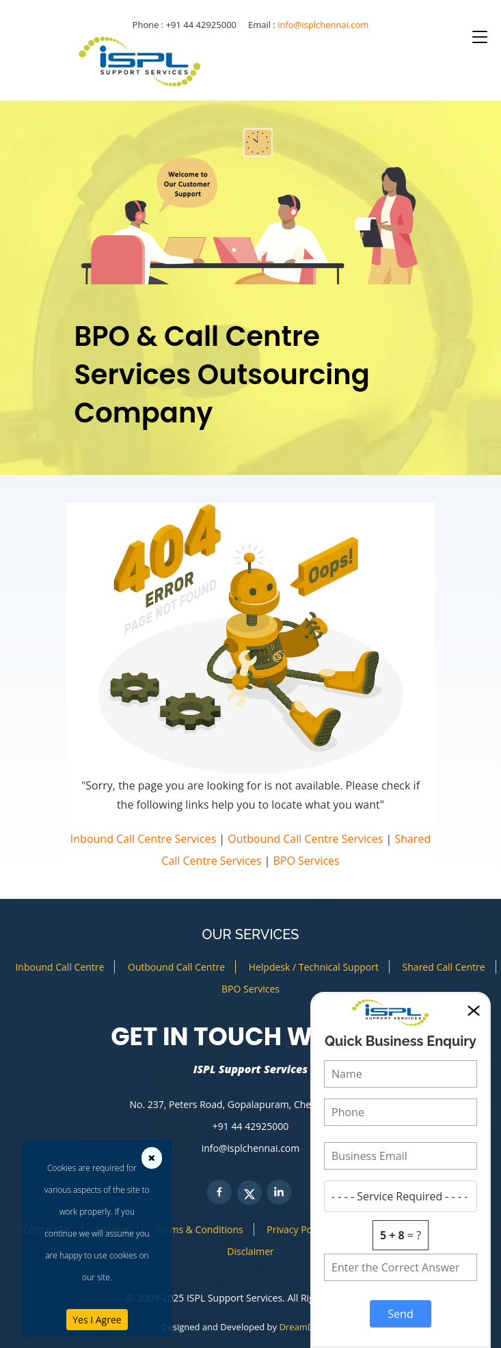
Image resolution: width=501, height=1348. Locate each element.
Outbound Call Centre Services (305, 838)
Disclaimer (250, 1251)
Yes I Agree (96, 1319)
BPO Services (306, 860)
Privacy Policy (296, 1229)
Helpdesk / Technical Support (314, 966)
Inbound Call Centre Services (143, 838)
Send (400, 1313)
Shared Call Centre (444, 966)
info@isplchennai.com (322, 24)
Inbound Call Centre (59, 966)
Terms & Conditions (199, 1229)
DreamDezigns (309, 1327)
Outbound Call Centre (176, 966)
